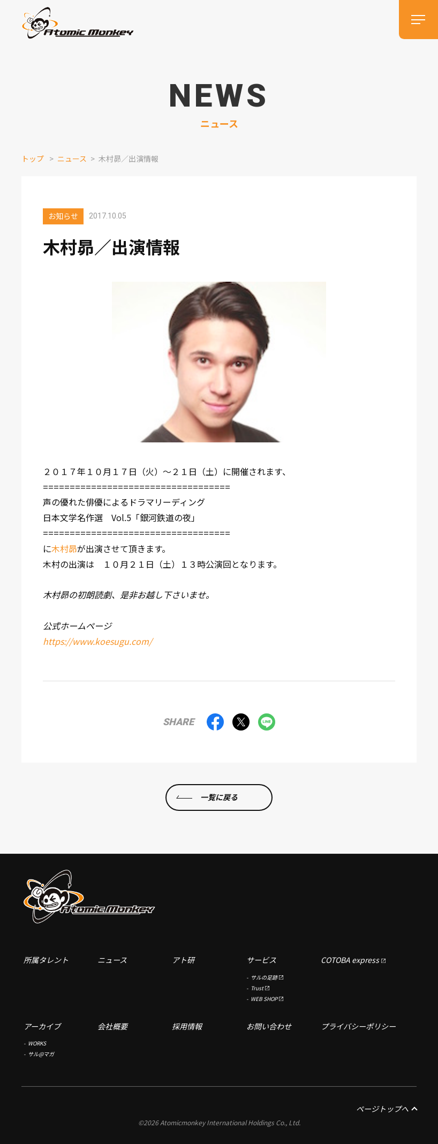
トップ (32, 158)
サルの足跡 (264, 977)
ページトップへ (386, 1108)
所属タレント (46, 959)
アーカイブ (42, 1026)
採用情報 (187, 1026)
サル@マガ (41, 1054)
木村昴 (64, 548)
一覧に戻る (219, 797)
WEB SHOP (264, 999)
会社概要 (112, 1026)
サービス (261, 959)
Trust (257, 988)
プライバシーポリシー (358, 1026)
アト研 (183, 959)
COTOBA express (350, 959)
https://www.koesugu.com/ (97, 641)
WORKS (37, 1043)
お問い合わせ (268, 1026)
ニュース (72, 158)
